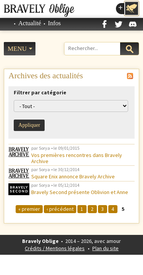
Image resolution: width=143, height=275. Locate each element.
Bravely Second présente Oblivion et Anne (79, 192)
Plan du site (105, 248)
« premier (29, 208)
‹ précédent (60, 208)
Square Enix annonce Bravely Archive (73, 176)
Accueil (7, 23)
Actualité (29, 23)
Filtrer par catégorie (40, 92)
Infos (54, 23)
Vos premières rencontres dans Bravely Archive (76, 158)
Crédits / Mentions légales (55, 248)
